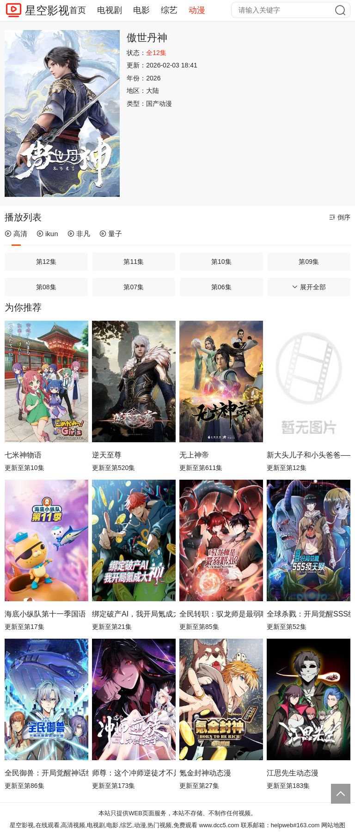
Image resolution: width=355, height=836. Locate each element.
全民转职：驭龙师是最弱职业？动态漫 (221, 614)
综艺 (169, 10)
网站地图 (333, 825)
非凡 (78, 234)
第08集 (46, 287)
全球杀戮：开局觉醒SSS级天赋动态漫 (308, 614)
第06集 (221, 287)
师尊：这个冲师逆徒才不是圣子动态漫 (134, 773)
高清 (16, 234)
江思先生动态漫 (292, 773)
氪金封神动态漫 (205, 773)
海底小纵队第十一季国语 (45, 614)
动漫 (197, 10)
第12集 (46, 261)
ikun (47, 234)
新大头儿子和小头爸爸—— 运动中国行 (308, 455)
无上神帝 (194, 455)
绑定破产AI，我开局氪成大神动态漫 (134, 614)
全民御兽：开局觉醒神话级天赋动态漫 (46, 773)
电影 (141, 10)
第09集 (309, 261)
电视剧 (109, 10)
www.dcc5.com (219, 825)
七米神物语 (23, 455)
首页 (77, 10)
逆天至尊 (107, 455)
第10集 (221, 261)
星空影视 (47, 10)
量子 (110, 234)
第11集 (133, 261)
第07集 (133, 287)
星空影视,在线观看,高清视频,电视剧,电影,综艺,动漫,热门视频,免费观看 (103, 825)
